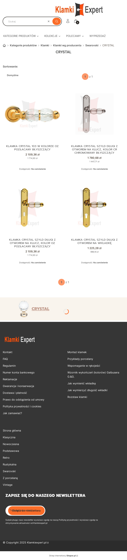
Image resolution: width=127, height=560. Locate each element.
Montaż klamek (77, 352)
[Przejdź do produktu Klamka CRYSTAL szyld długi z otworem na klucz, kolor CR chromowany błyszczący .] (94, 114)
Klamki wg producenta (67, 45)
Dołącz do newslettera (26, 510)
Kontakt (7, 352)
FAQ (5, 359)
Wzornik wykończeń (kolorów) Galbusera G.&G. (93, 374)
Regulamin (9, 365)
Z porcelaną (10, 478)
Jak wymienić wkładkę (81, 383)
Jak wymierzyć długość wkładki (87, 390)
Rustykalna (9, 464)
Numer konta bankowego (19, 372)
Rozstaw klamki (77, 397)
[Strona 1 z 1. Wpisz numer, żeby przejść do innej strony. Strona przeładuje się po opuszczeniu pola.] (85, 76)
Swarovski (91, 45)
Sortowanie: (10, 66)
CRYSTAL (40, 309)
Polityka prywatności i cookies (22, 406)
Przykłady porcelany (80, 359)
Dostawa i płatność (15, 392)
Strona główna (4, 45)
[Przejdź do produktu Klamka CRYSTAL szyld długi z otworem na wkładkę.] (94, 207)
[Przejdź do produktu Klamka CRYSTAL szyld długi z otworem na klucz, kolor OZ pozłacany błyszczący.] (33, 207)
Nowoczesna (11, 444)
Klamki (45, 45)
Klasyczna (9, 437)
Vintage (7, 484)
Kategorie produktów (23, 45)
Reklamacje (10, 379)
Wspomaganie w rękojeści (83, 365)
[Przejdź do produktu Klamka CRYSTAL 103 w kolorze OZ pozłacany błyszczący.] (33, 114)
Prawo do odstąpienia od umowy (23, 399)
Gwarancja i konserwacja (18, 386)
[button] (56, 21)
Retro (6, 457)
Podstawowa (11, 450)
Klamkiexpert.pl (36, 542)
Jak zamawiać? (12, 413)
